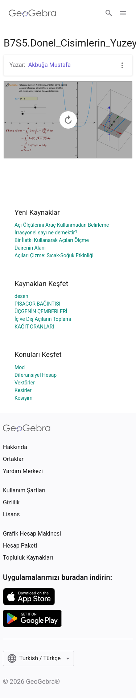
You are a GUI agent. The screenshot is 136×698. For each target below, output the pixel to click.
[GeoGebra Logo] (32, 13)
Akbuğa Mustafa (49, 64)
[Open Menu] (123, 13)
